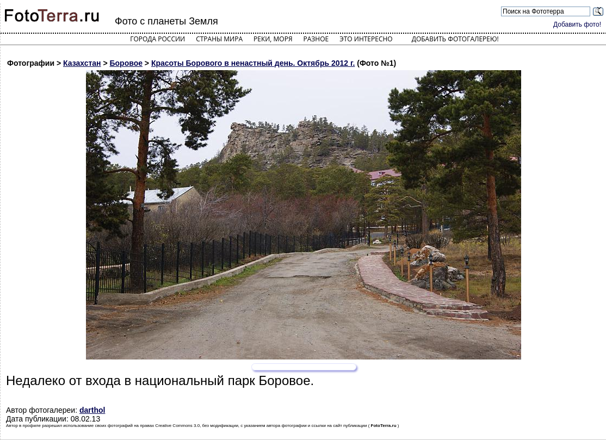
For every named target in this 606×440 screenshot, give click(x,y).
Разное (316, 39)
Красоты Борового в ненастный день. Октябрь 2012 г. (253, 63)
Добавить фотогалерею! (455, 39)
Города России (157, 39)
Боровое (126, 63)
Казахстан (82, 63)
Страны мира (219, 39)
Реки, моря (272, 39)
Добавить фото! (577, 24)
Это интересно (366, 39)
